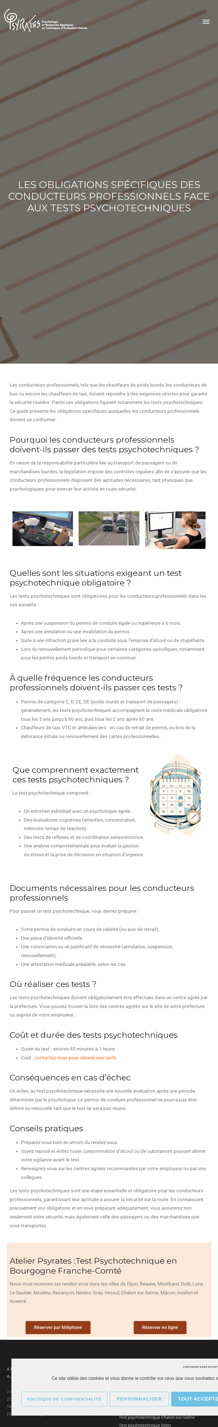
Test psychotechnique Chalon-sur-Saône (157, 1417)
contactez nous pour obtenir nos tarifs (76, 1058)
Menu (206, 22)
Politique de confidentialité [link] (64, 1399)
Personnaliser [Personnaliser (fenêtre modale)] (139, 1399)
